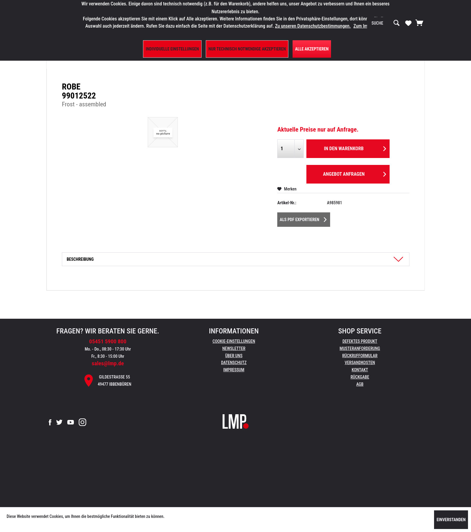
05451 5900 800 (107, 341)
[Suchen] (396, 23)
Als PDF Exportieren (303, 218)
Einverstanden (451, 519)
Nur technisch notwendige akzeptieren (247, 49)
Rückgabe (360, 377)
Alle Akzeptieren (312, 49)
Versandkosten (360, 362)
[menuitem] (386, 23)
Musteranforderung (360, 348)
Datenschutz (234, 362)
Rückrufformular (359, 355)
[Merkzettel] (408, 23)
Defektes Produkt (359, 341)
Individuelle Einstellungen (172, 49)
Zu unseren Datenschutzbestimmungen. (313, 26)
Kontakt (360, 369)
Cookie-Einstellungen (233, 341)
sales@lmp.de (108, 363)
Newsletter (233, 348)
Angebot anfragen (354, 173)
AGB (359, 384)
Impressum (233, 369)
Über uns (233, 355)
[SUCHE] (386, 23)
